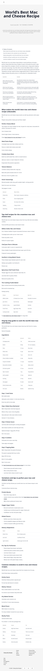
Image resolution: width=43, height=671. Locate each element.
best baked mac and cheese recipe (11, 315)
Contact (17, 655)
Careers (5, 663)
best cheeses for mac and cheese (13, 137)
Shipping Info (32, 653)
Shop (17, 652)
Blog (5, 659)
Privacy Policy (32, 650)
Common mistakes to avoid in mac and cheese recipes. (14, 59)
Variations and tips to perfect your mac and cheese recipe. (15, 57)
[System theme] (32, 668)
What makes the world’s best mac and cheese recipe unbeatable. (17, 51)
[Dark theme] (28, 668)
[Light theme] (24, 668)
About (17, 653)
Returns (30, 655)
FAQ (4, 658)
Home (17, 650)
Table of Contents (8, 49)
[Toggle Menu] (3, 2)
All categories (6, 661)
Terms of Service (32, 652)
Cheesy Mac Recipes (8, 652)
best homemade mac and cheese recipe (13, 465)
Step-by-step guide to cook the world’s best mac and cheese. (16, 55)
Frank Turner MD (14, 25)
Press (5, 664)
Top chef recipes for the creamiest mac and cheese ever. (15, 53)
